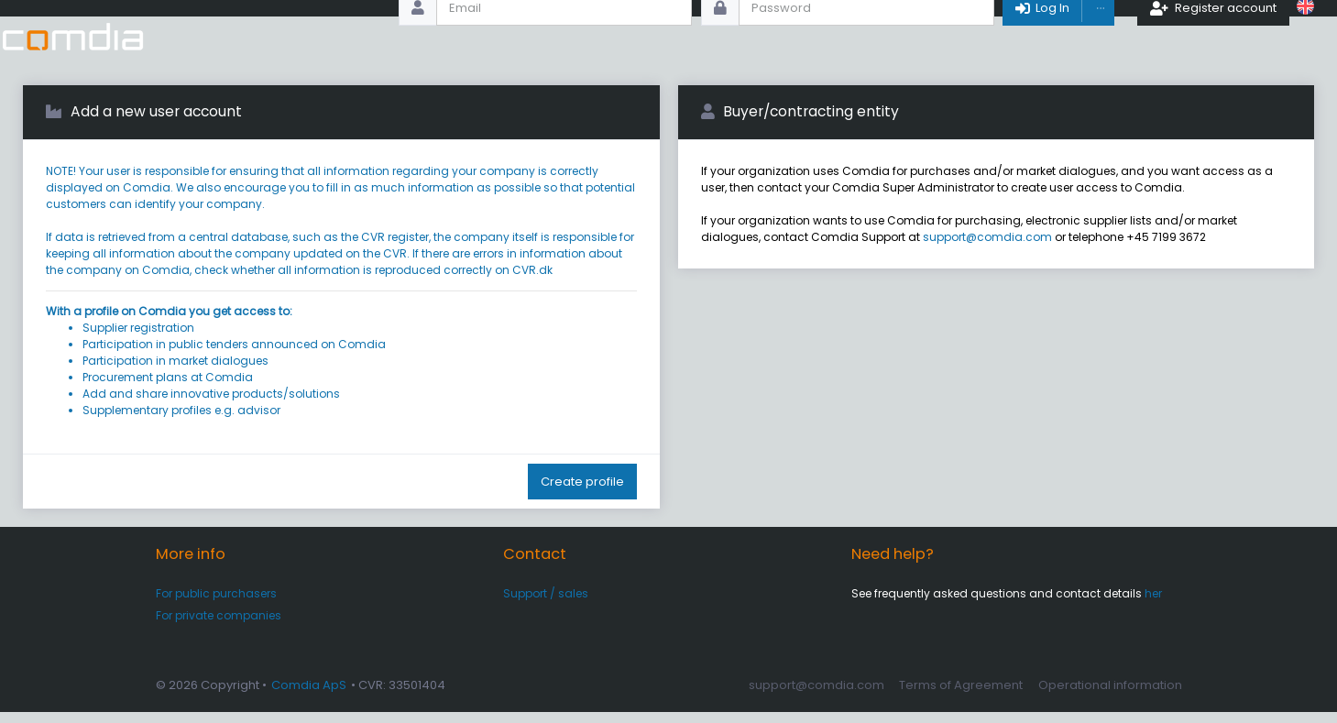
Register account (1215, 36)
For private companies (218, 626)
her (1153, 603)
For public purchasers (216, 603)
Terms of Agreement (961, 695)
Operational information (1110, 695)
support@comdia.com (987, 248)
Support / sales (545, 603)
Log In (1042, 36)
